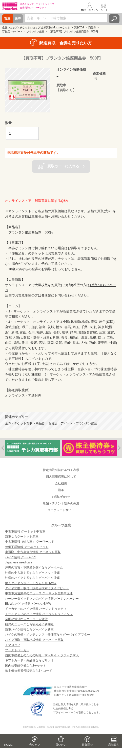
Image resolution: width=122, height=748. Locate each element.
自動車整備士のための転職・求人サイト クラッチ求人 (42, 655)
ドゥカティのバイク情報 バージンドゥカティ (36, 609)
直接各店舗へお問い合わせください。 (59, 216)
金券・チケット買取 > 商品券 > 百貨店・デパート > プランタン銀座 (51, 423)
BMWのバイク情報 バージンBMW (28, 603)
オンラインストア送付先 (23, 395)
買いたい (61, 744)
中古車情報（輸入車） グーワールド (29, 541)
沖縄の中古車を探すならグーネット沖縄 (32, 573)
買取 (7, 19)
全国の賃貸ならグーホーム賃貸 (26, 619)
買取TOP (79, 27)
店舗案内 (113, 744)
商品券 (92, 27)
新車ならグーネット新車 (21, 536)
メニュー (115, 6)
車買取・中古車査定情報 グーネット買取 (32, 552)
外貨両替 (87, 744)
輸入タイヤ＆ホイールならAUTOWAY (30, 583)
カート (104, 10)
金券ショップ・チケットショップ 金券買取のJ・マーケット (36, 27)
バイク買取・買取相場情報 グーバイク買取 (34, 640)
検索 (114, 18)
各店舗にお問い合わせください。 (66, 295)
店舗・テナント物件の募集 (61, 503)
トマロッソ (12, 645)
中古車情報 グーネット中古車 (25, 531)
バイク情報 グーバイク (20, 557)
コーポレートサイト (61, 510)
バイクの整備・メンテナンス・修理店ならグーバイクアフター (47, 634)
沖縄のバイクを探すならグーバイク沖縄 (32, 578)
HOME (8, 744)
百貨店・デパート (12, 31)
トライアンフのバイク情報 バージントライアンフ (39, 614)
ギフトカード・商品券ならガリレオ (29, 660)
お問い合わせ (61, 497)
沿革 (61, 490)
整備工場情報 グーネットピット (26, 547)
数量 (8, 123)
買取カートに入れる (63, 166)
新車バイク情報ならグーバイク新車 (29, 629)
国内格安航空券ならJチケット (25, 665)
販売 (18, 19)
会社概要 (61, 483)
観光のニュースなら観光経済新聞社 (29, 624)
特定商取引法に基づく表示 (61, 470)
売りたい (34, 744)
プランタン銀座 (35, 31)
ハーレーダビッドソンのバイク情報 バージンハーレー (42, 598)
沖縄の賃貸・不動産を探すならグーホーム (34, 567)
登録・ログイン (89, 10)
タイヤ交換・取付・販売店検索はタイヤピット (37, 588)
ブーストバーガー (17, 650)
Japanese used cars (18, 562)
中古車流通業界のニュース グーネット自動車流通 (39, 593)
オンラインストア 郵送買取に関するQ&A (36, 201)
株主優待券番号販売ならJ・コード (28, 671)
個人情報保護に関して (61, 476)
